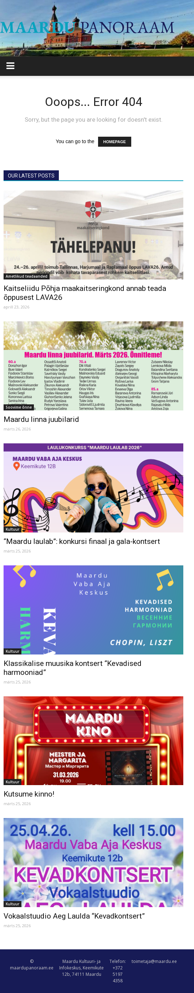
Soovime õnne (19, 407)
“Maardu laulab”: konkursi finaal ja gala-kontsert (82, 541)
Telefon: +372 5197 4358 (117, 971)
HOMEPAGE (114, 142)
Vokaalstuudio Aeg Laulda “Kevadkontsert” (74, 916)
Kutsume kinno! (29, 794)
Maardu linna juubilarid (41, 419)
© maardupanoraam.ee (31, 964)
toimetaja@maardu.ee (154, 961)
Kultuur (12, 529)
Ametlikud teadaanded (26, 276)
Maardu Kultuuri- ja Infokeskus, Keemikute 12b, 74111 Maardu (81, 967)
